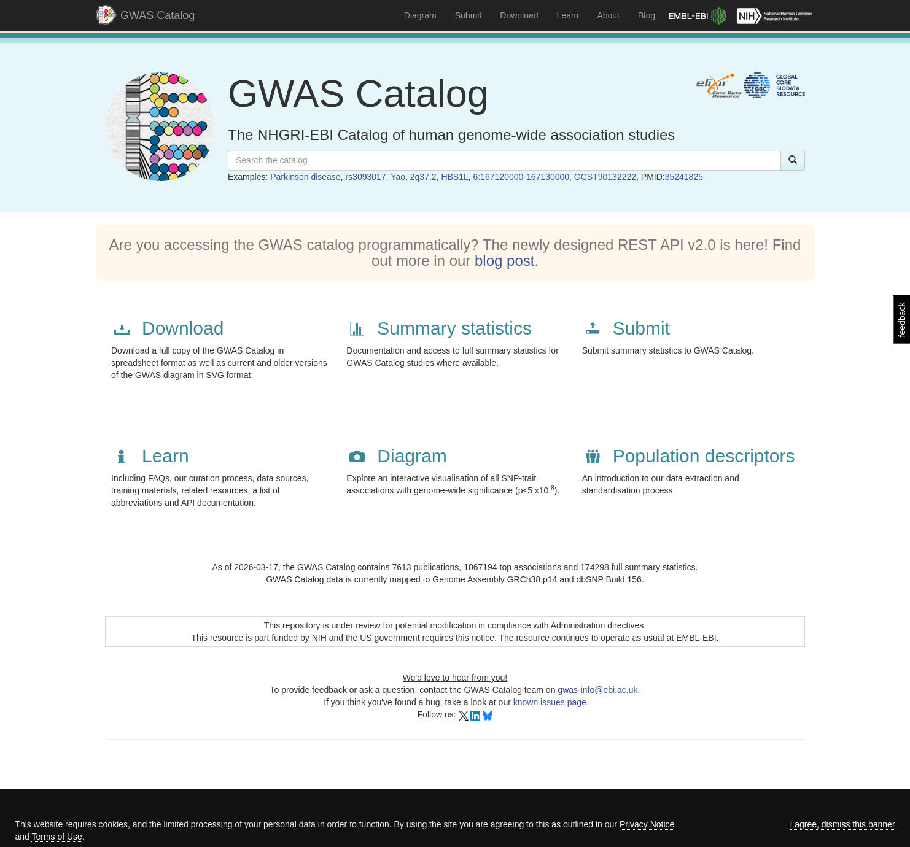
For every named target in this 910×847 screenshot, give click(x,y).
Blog (646, 15)
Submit (468, 15)
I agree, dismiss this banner (842, 824)
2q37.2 (423, 177)
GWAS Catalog (157, 15)
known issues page (549, 702)
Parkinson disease (305, 177)
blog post (504, 260)
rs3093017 (365, 177)
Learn (568, 15)
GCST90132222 (605, 177)
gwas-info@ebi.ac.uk (597, 690)
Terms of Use (56, 836)
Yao (398, 177)
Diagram (420, 15)
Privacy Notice (647, 824)
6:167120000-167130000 (521, 177)
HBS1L (454, 177)
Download (519, 15)
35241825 (684, 177)
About (608, 15)
